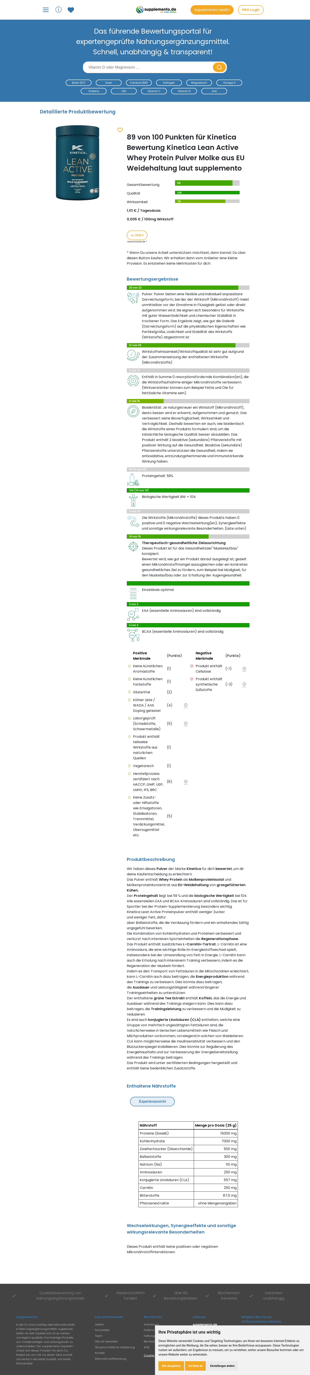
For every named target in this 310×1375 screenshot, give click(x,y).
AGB (146, 1347)
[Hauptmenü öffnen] (46, 10)
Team (98, 1336)
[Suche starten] (219, 67)
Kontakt (100, 1353)
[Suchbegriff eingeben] (148, 67)
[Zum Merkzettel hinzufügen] (120, 130)
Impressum (151, 1324)
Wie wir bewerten (106, 1341)
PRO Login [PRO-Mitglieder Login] (251, 9)
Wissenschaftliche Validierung (115, 1347)
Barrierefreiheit (153, 1341)
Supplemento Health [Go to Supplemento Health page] (212, 9)
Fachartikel (102, 1330)
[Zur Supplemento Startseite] (157, 9)
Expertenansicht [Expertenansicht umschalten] (152, 1101)
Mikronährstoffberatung (110, 1359)
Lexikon (99, 1324)
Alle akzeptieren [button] (171, 1365)
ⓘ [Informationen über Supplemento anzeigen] (58, 9)
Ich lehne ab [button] (195, 1365)
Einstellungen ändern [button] (222, 1365)
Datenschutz (152, 1330)
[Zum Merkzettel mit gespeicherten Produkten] (71, 10)
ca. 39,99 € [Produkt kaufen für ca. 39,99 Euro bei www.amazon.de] (137, 235)
